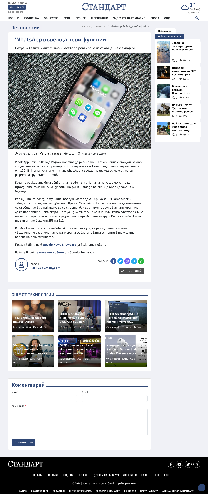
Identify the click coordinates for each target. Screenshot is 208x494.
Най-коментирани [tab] (169, 36)
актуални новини (50, 252)
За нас (23, 491)
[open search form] (197, 19)
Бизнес (80, 19)
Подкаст (83, 475)
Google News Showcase (60, 244)
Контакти (130, 491)
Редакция (59, 491)
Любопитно (99, 19)
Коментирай (131, 271)
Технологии (100, 26)
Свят (67, 19)
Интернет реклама (80, 491)
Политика (31, 19)
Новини (13, 19)
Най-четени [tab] (165, 31)
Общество (51, 19)
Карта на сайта (149, 491)
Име (15, 392)
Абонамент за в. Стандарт (178, 491)
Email (85, 392)
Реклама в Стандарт (108, 491)
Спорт (154, 19)
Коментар (19, 406)
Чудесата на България (129, 19)
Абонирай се (17, 8)
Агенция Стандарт (45, 268)
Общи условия (40, 491)
